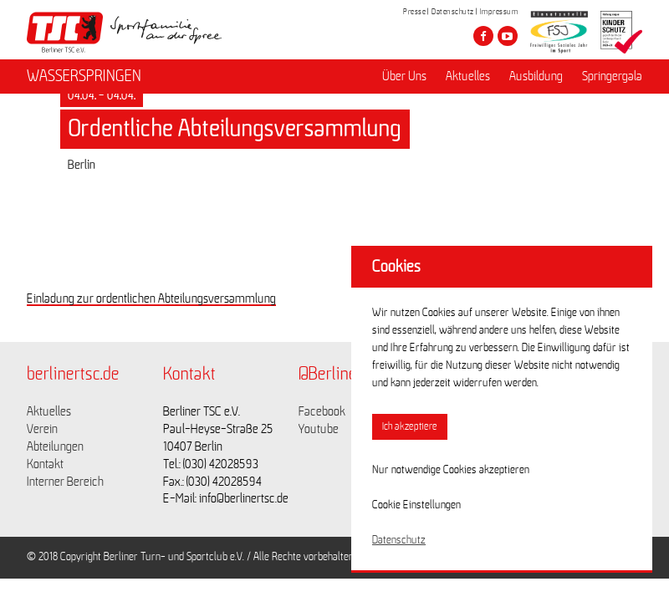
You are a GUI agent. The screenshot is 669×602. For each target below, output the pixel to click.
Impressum (499, 12)
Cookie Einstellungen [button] (416, 505)
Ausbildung (536, 76)
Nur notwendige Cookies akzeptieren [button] (450, 470)
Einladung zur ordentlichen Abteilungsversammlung (151, 298)
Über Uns (404, 76)
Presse (414, 12)
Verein (42, 429)
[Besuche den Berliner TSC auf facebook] (483, 36)
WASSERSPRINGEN (84, 76)
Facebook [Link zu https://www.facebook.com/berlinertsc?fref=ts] (322, 411)
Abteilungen (55, 446)
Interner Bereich (65, 481)
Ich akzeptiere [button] (409, 426)
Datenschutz (453, 12)
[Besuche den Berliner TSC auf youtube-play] (508, 36)
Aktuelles (468, 76)
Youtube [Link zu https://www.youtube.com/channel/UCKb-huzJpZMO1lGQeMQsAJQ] (319, 429)
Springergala (612, 76)
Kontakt (45, 464)
